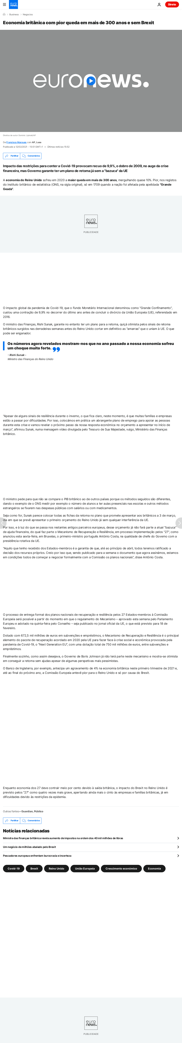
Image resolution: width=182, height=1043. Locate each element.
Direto (172, 4)
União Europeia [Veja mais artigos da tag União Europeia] (85, 868)
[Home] (4, 14)
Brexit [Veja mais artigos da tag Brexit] (34, 868)
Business (14, 14)
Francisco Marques (16, 142)
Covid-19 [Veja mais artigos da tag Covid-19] (14, 868)
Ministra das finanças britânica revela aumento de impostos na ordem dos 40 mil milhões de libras (63, 838)
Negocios (28, 14)
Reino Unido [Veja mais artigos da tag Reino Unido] (56, 868)
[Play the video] (91, 81)
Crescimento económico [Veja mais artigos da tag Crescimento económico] (121, 868)
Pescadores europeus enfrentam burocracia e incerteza (37, 855)
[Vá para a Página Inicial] (13, 4)
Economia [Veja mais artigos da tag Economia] (154, 868)
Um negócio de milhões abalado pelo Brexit (29, 846)
